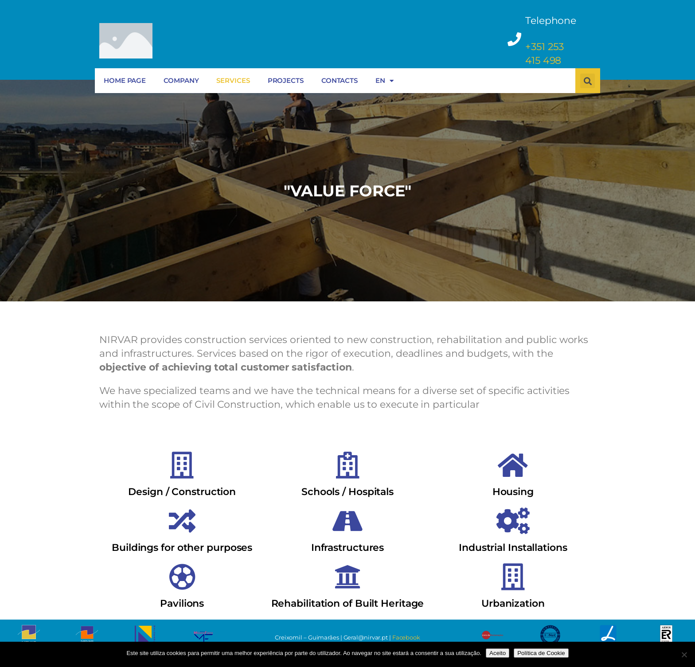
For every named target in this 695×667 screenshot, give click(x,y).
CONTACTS (339, 80)
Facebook (406, 637)
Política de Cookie (541, 653)
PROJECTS (286, 80)
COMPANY (181, 80)
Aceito (497, 653)
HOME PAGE (125, 80)
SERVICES (233, 80)
